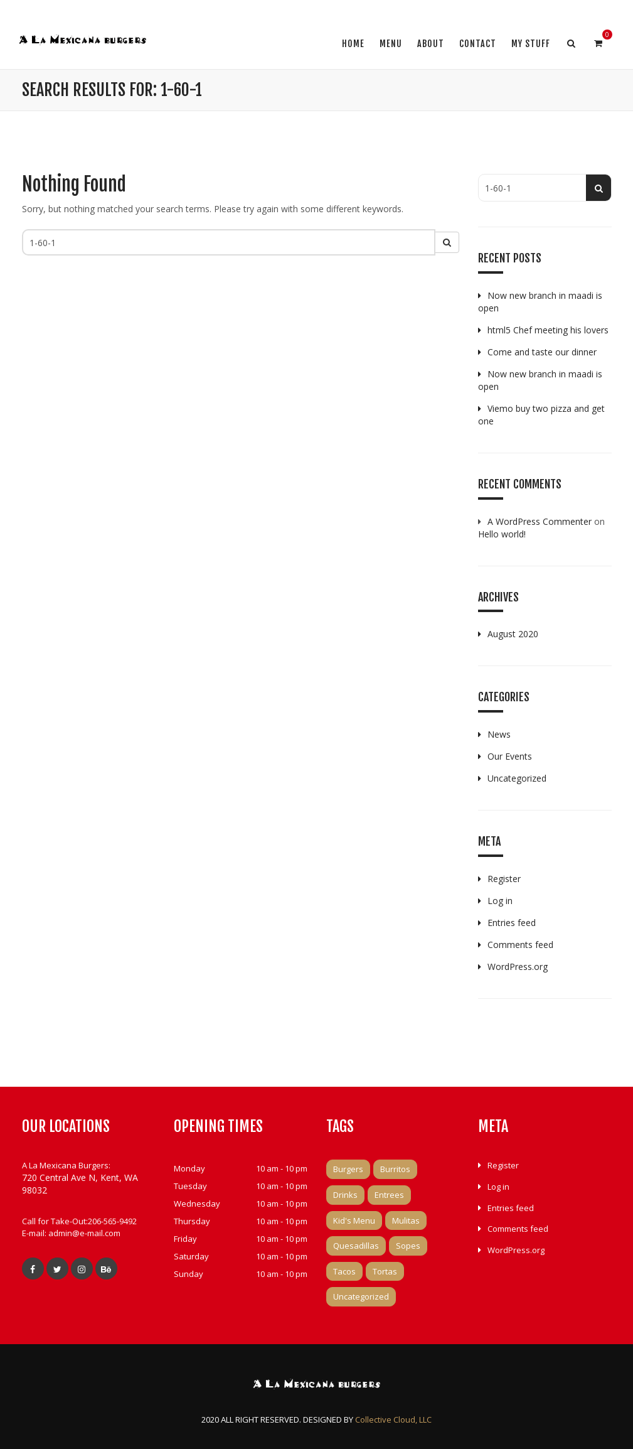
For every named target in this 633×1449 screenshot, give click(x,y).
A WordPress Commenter (539, 521)
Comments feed (520, 945)
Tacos (344, 1271)
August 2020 (512, 634)
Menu (391, 43)
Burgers (348, 1169)
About (430, 43)
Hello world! (502, 534)
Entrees (389, 1194)
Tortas (385, 1271)
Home (353, 43)
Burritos (395, 1169)
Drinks (345, 1194)
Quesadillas (356, 1245)
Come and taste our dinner (542, 352)
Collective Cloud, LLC (393, 1419)
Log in (500, 901)
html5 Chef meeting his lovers (548, 330)
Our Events (509, 756)
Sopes (408, 1245)
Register (504, 879)
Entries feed (511, 923)
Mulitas (406, 1220)
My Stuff (530, 43)
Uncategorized (516, 778)
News (499, 734)
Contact (477, 43)
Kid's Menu (354, 1220)
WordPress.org (517, 966)
